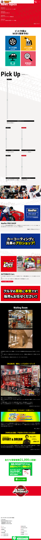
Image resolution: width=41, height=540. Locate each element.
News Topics (3, 527)
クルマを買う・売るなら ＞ (7, 281)
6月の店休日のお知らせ (5, 12)
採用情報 (22, 532)
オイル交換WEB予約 (4, 535)
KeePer (22, 529)
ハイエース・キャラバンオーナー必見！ (8, 9)
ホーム (2, 526)
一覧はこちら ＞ (36, 23)
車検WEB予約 (23, 526)
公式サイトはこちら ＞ (35, 449)
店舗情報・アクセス (24, 534)
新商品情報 (3, 532)
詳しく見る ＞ (37, 428)
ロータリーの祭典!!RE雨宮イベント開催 (8, 20)
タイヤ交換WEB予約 (4, 534)
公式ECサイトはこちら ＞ (34, 406)
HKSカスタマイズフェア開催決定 (7, 16)
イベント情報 (3, 531)
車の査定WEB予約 (24, 527)
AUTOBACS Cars (24, 531)
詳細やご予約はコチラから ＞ (33, 229)
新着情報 (2, 529)
